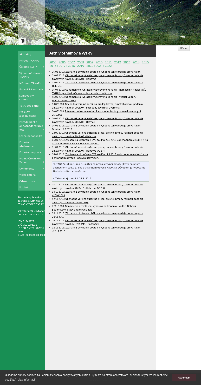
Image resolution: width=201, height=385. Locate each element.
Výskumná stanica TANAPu (30, 75)
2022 (108, 66)
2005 (52, 62)
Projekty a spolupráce (27, 113)
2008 (80, 62)
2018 (71, 66)
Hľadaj (183, 48)
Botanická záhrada (31, 89)
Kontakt (24, 187)
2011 (108, 62)
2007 (71, 62)
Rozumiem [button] (184, 377)
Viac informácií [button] (27, 379)
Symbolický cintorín (26, 97)
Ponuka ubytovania (26, 144)
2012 (117, 62)
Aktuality (25, 54)
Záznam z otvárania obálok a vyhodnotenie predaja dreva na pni (103, 71)
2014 (136, 62)
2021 (99, 66)
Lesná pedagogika (30, 136)
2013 (126, 62)
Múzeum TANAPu (30, 83)
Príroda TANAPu (29, 60)
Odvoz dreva (27, 181)
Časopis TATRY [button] (28, 66)
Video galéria (27, 174)
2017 (62, 66)
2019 (80, 66)
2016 (52, 66)
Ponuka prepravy (30, 152)
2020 (89, 66)
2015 (145, 62)
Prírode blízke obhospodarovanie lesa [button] (31, 125)
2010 (99, 62)
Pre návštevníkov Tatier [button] (30, 160)
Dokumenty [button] (26, 168)
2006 (62, 62)
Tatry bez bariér (29, 105)
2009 (89, 62)
